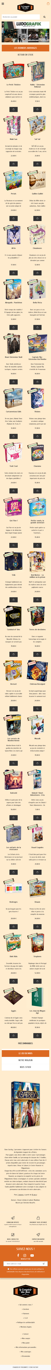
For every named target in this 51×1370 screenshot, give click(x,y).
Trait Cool (14, 466)
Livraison (26, 1309)
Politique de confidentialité (26, 1322)
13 (13, 428)
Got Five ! (14, 521)
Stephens (37, 956)
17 (13, 265)
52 (37, 973)
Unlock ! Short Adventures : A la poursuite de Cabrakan (37, 794)
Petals (13, 194)
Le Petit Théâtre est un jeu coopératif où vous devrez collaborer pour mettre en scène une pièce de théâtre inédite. (14, 94)
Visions (37, 412)
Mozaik (37, 739)
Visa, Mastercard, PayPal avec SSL (38, 1220)
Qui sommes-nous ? (26, 1305)
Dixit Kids (13, 956)
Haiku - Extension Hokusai (37, 86)
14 (13, 374)
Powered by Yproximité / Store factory (25, 1367)
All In (14, 248)
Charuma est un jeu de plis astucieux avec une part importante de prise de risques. (37, 476)
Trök (13, 575)
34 (37, 919)
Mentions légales (26, 1327)
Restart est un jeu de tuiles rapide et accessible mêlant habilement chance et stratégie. (13, 694)
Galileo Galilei (37, 194)
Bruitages (14, 902)
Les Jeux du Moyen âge (37, 1012)
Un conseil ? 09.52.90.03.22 (13, 1237)
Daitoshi (13, 793)
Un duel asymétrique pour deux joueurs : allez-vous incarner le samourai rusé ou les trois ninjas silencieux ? (37, 694)
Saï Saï (37, 139)
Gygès (13, 1011)
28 (13, 701)
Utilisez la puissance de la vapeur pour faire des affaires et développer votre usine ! (13, 803)
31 (13, 864)
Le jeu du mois (25, 1053)
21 (37, 156)
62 (37, 210)
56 (13, 810)
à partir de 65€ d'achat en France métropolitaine (13, 1221)
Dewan (37, 902)
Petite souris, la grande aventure (37, 522)
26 (13, 101)
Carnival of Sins (13, 630)
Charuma (37, 466)
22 (13, 156)
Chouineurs (37, 248)
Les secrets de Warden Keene (14, 740)
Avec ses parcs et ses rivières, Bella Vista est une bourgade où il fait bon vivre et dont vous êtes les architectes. (37, 312)
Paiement (26, 1313)
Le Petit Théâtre (14, 85)
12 (37, 265)
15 (37, 483)
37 (37, 319)
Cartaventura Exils (13, 412)
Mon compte (26, 1338)
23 (13, 755)
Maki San (13, 139)
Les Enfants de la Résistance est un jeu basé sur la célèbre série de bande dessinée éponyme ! (14, 857)
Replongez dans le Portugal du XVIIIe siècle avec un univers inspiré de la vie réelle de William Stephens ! (37, 966)
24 (13, 210)
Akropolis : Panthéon (13, 303)
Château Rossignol (37, 684)
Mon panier (26, 1343)
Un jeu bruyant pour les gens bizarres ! (13, 910)
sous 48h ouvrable (38, 1237)
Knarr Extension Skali (13, 357)
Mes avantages (26, 1352)
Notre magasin (25, 1060)
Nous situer (25, 1067)
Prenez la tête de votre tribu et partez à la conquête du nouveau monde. (37, 912)
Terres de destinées (37, 630)
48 (13, 1027)
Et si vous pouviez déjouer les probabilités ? (13, 256)
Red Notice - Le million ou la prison (37, 576)
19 (13, 646)
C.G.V (26, 1318)
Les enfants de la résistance (13, 849)
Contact (26, 1334)
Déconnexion (26, 1356)
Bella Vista (37, 303)
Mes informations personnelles (26, 1347)
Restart (13, 684)
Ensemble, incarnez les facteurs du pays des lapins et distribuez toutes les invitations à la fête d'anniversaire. (13, 966)
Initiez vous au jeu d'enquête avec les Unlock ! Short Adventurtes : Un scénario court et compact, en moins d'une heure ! (37, 803)
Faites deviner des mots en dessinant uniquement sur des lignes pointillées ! (14, 475)
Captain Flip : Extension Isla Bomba (37, 358)
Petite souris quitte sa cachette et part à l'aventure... (37, 530)
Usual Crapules (37, 848)
